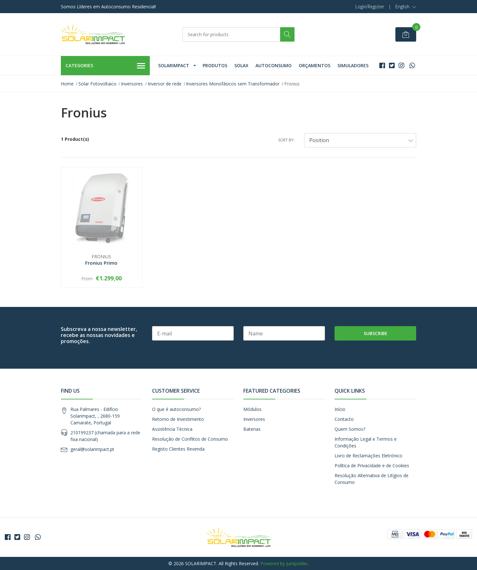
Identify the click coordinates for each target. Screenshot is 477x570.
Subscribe (375, 333)
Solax (241, 65)
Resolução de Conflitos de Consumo (190, 439)
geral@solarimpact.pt (92, 449)
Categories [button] (105, 65)
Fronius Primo (101, 263)
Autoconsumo (273, 65)
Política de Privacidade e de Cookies (372, 465)
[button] (405, 6)
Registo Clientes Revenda (178, 449)
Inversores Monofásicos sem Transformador (232, 84)
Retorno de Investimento (178, 419)
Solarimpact (173, 65)
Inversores (132, 84)
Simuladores (352, 65)
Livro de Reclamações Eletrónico (368, 456)
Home (67, 84)
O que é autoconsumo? (176, 409)
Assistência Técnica (172, 429)
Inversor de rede (165, 84)
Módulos (252, 409)
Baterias (252, 429)
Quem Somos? (350, 429)
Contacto (344, 419)
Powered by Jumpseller (284, 563)
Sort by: (286, 140)
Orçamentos (314, 65)
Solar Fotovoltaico (97, 84)
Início (340, 409)
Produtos (215, 65)
